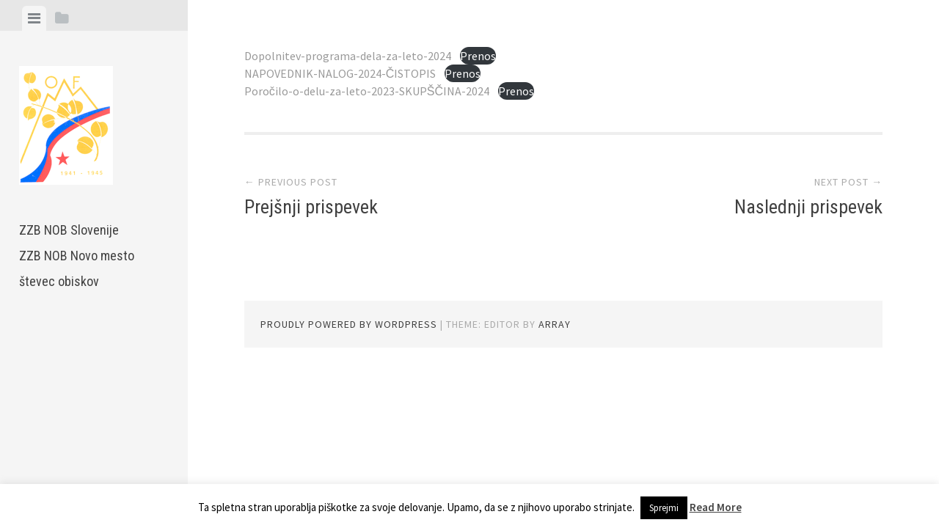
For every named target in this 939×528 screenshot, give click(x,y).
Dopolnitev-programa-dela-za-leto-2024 (347, 55)
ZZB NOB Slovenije (69, 230)
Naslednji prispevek (808, 207)
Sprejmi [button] (664, 508)
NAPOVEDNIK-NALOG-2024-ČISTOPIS (340, 73)
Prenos (478, 55)
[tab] (34, 18)
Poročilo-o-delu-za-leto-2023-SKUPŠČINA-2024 (366, 91)
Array (554, 324)
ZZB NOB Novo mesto (76, 255)
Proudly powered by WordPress (348, 324)
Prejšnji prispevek (311, 207)
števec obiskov (59, 281)
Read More (716, 507)
